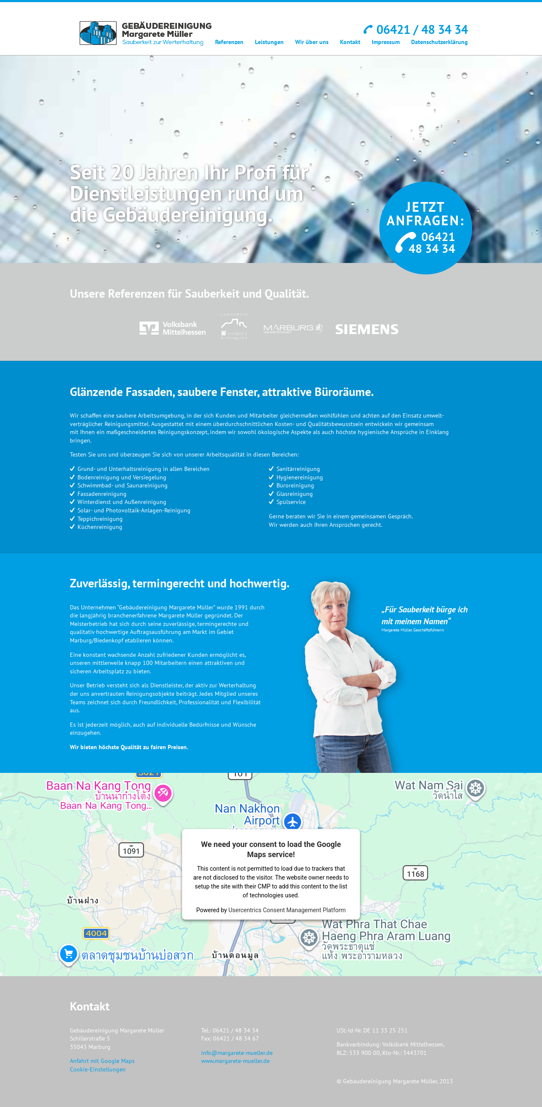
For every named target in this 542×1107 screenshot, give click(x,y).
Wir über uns (312, 42)
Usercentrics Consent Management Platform (287, 910)
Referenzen (229, 42)
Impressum (386, 42)
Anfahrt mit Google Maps (102, 1061)
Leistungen (269, 42)
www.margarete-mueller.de (235, 1061)
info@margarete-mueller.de (237, 1053)
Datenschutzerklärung (439, 42)
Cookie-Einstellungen (98, 1069)
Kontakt (350, 42)
